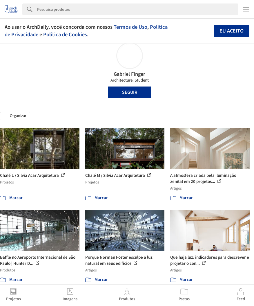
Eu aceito (231, 31)
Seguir (129, 92)
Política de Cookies (65, 34)
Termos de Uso (130, 27)
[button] (15, 116)
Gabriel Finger (129, 74)
